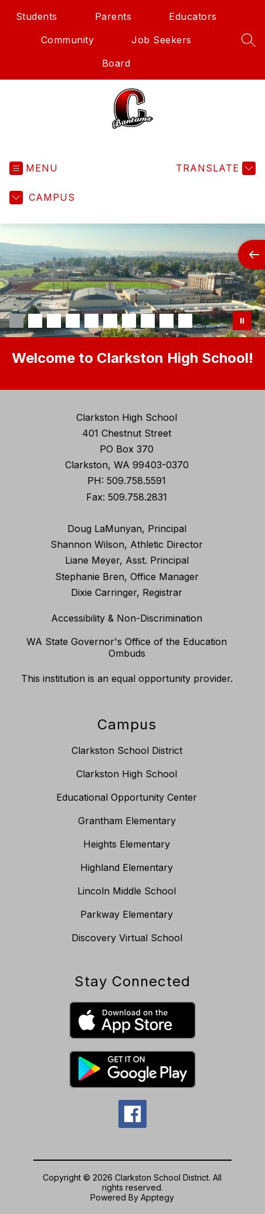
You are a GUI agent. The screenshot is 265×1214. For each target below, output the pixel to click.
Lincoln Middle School (126, 891)
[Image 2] (35, 321)
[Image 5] (91, 321)
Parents (113, 16)
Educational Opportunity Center (126, 797)
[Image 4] (73, 321)
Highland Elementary (126, 867)
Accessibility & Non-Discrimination (126, 618)
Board (116, 63)
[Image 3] (54, 321)
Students (36, 16)
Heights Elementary (126, 844)
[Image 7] (129, 321)
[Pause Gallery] (242, 320)
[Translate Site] (214, 168)
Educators (193, 16)
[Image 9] (166, 321)
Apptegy (157, 1197)
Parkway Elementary (126, 914)
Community (67, 40)
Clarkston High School (126, 774)
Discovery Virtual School (127, 938)
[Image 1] (16, 321)
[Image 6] (110, 321)
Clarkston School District (127, 750)
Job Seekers (161, 40)
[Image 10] (185, 321)
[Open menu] (33, 168)
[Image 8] (148, 321)
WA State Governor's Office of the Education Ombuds (126, 647)
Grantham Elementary (127, 821)
